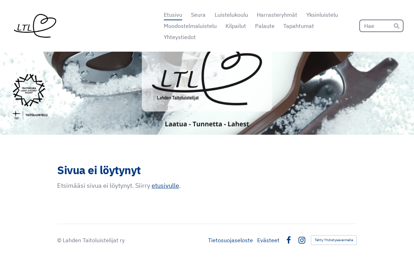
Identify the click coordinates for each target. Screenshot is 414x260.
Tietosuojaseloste (230, 240)
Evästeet (268, 240)
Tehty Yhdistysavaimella (334, 240)
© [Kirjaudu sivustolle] (60, 240)
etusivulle (165, 185)
